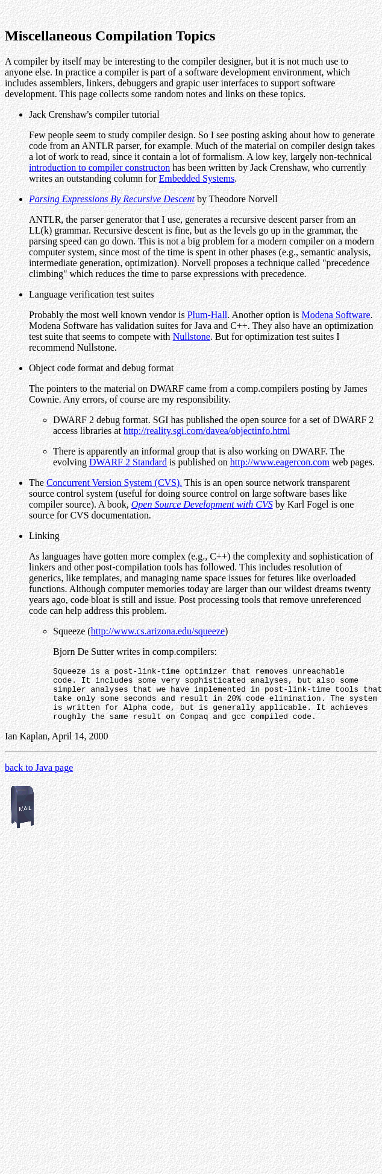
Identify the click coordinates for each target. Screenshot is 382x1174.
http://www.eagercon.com (280, 462)
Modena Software (335, 315)
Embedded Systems (197, 178)
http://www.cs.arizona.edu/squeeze (158, 631)
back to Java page (39, 778)
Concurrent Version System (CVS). (114, 482)
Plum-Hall (207, 315)
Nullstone (191, 336)
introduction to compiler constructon (99, 167)
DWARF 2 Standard (128, 462)
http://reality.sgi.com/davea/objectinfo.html (207, 431)
